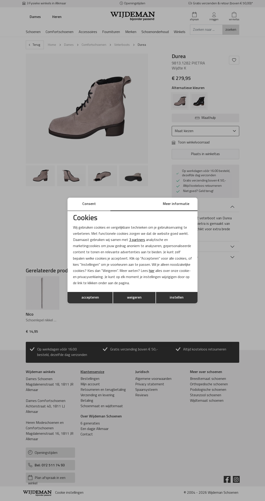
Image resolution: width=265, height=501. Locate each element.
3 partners (137, 240)
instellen (177, 297)
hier (151, 271)
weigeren (134, 297)
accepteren (90, 297)
